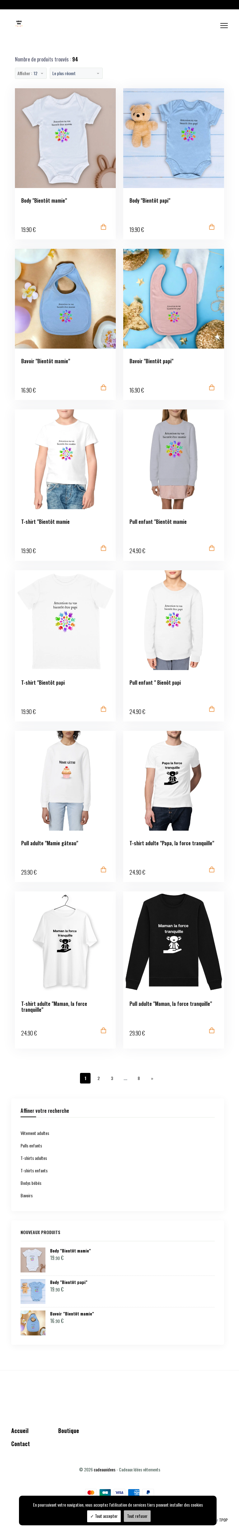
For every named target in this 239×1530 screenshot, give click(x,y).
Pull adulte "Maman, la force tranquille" (170, 1004)
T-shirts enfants (34, 1170)
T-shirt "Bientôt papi (43, 683)
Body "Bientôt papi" (149, 201)
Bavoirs (27, 1195)
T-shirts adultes (34, 1158)
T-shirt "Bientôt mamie (45, 522)
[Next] (152, 1078)
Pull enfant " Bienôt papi (155, 683)
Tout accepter (104, 1516)
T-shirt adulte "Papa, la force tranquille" (171, 843)
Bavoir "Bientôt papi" (151, 361)
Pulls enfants (31, 1145)
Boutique (68, 1430)
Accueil (20, 1430)
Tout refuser (137, 1516)
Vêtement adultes (35, 1133)
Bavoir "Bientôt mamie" (45, 361)
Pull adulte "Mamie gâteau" (49, 843)
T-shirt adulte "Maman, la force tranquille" (54, 1007)
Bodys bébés (31, 1183)
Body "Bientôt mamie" (44, 201)
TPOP (223, 1520)
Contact (20, 1444)
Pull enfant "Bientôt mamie (158, 522)
